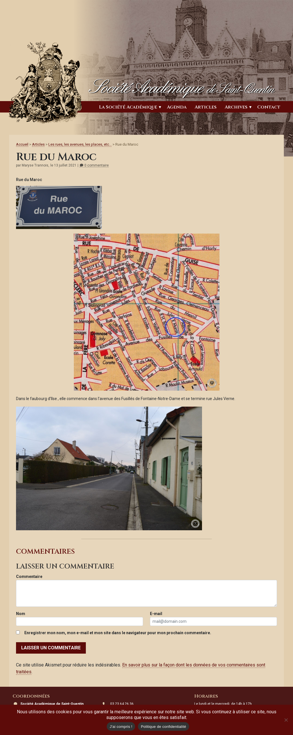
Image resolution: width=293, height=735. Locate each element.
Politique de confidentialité (163, 726)
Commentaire (29, 576)
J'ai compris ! (121, 726)
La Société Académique (128, 107)
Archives (236, 107)
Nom (20, 613)
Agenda (177, 107)
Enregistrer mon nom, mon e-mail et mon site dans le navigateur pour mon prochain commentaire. (117, 632)
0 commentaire (94, 165)
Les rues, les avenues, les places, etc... (80, 144)
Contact (268, 107)
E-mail (156, 613)
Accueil (22, 144)
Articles (206, 107)
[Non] (286, 720)
